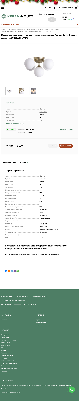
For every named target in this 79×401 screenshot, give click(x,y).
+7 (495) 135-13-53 (6, 296)
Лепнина (4, 371)
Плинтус (4, 358)
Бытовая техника (6, 366)
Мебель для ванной (7, 361)
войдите (55, 254)
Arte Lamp (43, 112)
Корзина (38, 320)
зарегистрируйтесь (40, 254)
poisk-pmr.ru (5, 392)
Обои (3, 348)
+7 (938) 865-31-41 (22, 296)
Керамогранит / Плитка (8, 340)
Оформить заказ (41, 325)
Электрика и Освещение (9, 368)
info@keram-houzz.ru (40, 296)
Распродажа (5, 335)
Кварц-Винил (5, 342)
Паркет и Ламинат (7, 355)
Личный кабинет (41, 322)
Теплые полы (5, 345)
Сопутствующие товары (9, 363)
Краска (3, 350)
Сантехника (5, 337)
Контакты (4, 320)
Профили (4, 353)
